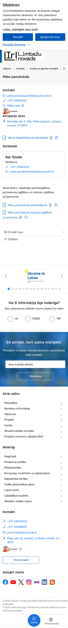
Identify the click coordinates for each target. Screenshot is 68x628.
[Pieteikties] (35, 376)
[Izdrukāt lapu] (34, 232)
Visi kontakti (21, 560)
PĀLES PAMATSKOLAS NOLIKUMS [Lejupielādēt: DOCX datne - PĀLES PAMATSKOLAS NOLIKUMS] (28, 138)
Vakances (10, 414)
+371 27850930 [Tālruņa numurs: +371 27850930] (17, 100)
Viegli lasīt (10, 456)
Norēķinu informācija (17, 408)
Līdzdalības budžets (16, 495)
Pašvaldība (10, 403)
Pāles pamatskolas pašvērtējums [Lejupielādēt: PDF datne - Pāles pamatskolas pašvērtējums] (27, 205)
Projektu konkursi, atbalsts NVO (23, 436)
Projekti (9, 419)
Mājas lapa (13, 105)
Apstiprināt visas (50, 37)
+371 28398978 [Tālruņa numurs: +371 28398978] (17, 527)
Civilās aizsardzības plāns (19, 484)
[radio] (12, 318)
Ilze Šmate (13, 157)
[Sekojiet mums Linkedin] (44, 582)
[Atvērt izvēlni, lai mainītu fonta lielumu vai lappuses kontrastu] (51, 622)
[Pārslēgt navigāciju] (34, 620)
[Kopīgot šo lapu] (34, 239)
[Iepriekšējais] (6, 276)
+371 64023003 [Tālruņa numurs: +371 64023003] (17, 521)
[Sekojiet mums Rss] (52, 582)
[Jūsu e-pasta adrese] (35, 364)
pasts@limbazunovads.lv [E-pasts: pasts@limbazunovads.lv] (22, 532)
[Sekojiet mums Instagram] (29, 582)
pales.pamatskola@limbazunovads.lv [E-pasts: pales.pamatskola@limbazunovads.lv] (29, 95)
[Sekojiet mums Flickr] (36, 582)
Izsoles (8, 425)
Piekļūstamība (12, 467)
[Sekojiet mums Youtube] (13, 582)
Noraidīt (18, 37)
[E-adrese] (10, 111)
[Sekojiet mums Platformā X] (21, 582)
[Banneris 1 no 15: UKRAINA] (34, 276)
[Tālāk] (62, 276)
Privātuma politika (15, 462)
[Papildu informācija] (56, 137)
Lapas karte (11, 490)
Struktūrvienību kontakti (19, 431)
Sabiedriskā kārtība (16, 478)
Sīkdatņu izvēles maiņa (18, 501)
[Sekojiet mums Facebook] (5, 582)
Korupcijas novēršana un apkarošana (27, 473)
